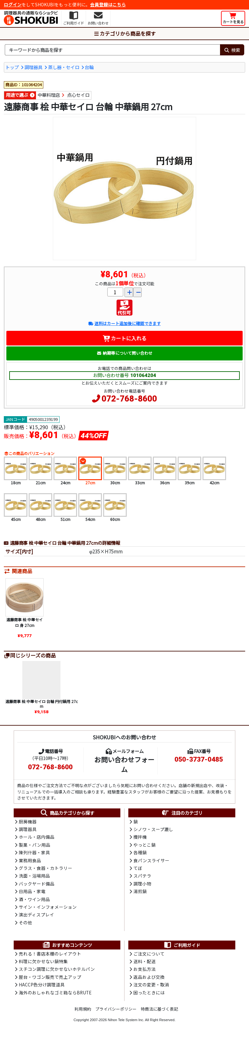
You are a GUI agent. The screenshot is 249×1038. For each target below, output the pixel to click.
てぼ (137, 868)
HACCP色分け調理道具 (42, 984)
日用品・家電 (32, 891)
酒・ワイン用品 (34, 899)
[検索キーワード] (112, 50)
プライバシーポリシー (116, 1009)
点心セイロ (78, 94)
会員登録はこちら (108, 4)
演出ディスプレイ (36, 914)
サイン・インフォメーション (48, 907)
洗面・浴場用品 (34, 875)
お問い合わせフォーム (124, 764)
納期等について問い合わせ (125, 353)
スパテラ (142, 875)
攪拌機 (140, 837)
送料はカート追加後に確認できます (124, 323)
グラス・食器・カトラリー (45, 868)
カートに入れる (124, 338)
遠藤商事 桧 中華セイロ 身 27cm (24, 622)
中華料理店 (49, 94)
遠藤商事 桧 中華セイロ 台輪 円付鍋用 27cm (41, 703)
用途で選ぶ (17, 94)
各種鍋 (140, 852)
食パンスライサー (151, 860)
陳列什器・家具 (34, 852)
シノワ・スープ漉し (153, 829)
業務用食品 (30, 860)
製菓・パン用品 (34, 845)
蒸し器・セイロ (63, 67)
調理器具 (33, 67)
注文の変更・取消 (151, 984)
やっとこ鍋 (144, 845)
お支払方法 (144, 969)
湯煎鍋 (140, 891)
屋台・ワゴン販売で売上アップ (50, 977)
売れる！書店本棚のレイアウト (50, 953)
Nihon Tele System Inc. (126, 1020)
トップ (12, 67)
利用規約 (83, 1009)
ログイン (13, 4)
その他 (25, 922)
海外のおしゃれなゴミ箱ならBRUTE (55, 992)
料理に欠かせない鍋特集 (43, 961)
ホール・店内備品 (36, 837)
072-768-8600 (129, 398)
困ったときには (149, 992)
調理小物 (142, 883)
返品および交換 (149, 977)
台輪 (89, 67)
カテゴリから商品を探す (124, 33)
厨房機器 (28, 821)
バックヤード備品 (36, 883)
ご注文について (149, 953)
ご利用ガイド (182, 945)
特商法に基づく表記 (159, 1009)
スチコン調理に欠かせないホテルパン (57, 969)
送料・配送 (144, 961)
